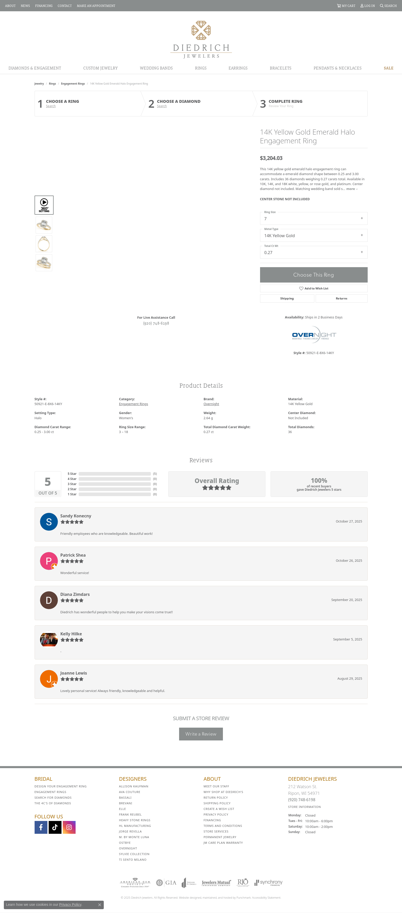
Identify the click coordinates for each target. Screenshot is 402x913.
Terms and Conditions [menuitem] (223, 826)
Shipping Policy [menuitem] (217, 803)
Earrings (238, 68)
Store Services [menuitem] (216, 831)
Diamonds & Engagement (34, 68)
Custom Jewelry (100, 68)
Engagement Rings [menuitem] (51, 792)
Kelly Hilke (71, 634)
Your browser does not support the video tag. (156, 176)
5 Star (72, 473)
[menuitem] (135, 882)
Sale (389, 68)
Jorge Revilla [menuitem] (130, 831)
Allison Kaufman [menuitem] (134, 786)
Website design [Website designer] (188, 897)
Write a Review (200, 734)
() (155, 473)
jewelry (39, 83)
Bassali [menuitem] (125, 797)
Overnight (211, 404)
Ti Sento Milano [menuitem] (133, 859)
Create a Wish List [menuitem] (219, 809)
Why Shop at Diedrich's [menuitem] (223, 792)
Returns (341, 298)
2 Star (72, 489)
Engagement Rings (73, 83)
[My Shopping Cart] (346, 5)
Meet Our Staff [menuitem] (216, 786)
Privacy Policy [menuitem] (216, 814)
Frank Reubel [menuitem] (130, 814)
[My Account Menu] (367, 5)
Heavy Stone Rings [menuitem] (135, 820)
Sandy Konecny (75, 516)
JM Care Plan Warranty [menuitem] (223, 843)
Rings (201, 68)
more (352, 188)
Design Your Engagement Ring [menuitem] (61, 786)
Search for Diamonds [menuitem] (53, 797)
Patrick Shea (73, 555)
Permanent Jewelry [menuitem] (220, 837)
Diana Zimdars (75, 594)
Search (51, 106)
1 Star (72, 494)
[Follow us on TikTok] (55, 827)
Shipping (287, 298)
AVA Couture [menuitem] (129, 792)
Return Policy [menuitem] (216, 797)
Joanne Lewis (73, 673)
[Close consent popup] (99, 904)
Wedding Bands (156, 68)
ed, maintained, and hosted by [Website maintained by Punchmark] (217, 897)
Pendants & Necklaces (338, 68)
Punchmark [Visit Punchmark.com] (243, 897)
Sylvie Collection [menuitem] (134, 854)
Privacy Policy (70, 904)
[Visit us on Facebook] (41, 827)
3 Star (72, 484)
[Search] (388, 5)
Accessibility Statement (266, 897)
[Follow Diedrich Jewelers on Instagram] (69, 827)
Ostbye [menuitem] (125, 843)
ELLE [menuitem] (122, 809)
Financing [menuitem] (212, 820)
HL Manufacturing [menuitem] (135, 826)
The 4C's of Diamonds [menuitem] (53, 803)
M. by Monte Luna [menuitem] (134, 837)
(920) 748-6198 (156, 323)
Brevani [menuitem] (125, 803)
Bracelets (280, 68)
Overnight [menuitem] (128, 848)
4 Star (72, 479)
